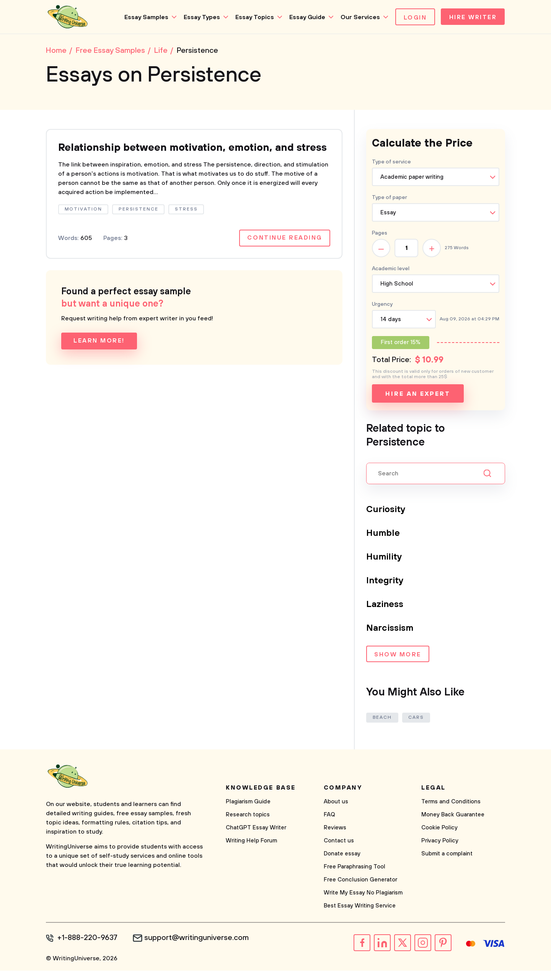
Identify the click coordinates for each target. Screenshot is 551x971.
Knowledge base (261, 788)
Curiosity (386, 510)
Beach (382, 718)
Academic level (390, 269)
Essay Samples (144, 17)
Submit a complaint (447, 854)
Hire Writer (472, 17)
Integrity (385, 581)
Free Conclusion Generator (360, 880)
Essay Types (199, 17)
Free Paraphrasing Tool (354, 867)
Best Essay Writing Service (360, 906)
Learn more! (99, 356)
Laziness (385, 605)
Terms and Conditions (451, 802)
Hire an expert (417, 394)
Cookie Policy (439, 828)
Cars (417, 718)
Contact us (339, 841)
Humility (384, 557)
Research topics (248, 815)
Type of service (391, 162)
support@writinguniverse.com (198, 939)
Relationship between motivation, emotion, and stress (182, 155)
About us (336, 802)
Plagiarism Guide (248, 802)
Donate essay (342, 854)
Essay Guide (305, 17)
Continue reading (284, 253)
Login (413, 17)
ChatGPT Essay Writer (256, 828)
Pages (379, 233)
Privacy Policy (439, 841)
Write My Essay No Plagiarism (363, 893)
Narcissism (390, 629)
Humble (383, 534)
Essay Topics (252, 17)
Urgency (382, 305)
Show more (398, 655)
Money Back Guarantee (452, 815)
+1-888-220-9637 (88, 939)
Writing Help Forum (251, 841)
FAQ (329, 815)
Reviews (335, 828)
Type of (389, 198)
